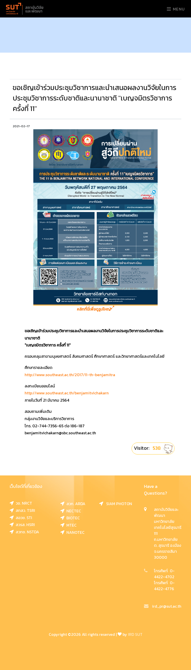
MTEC (68, 525)
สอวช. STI (21, 518)
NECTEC (70, 511)
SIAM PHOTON (115, 504)
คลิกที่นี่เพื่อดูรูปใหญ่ (95, 309)
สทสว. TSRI (22, 510)
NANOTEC (72, 532)
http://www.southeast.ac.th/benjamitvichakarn (67, 393)
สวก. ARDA (72, 504)
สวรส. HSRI (22, 525)
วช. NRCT (21, 503)
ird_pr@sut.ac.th (162, 606)
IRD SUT (135, 634)
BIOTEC (70, 518)
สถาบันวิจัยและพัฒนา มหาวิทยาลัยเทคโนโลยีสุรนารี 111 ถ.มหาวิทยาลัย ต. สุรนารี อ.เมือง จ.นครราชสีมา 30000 (167, 533)
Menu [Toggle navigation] (176, 9)
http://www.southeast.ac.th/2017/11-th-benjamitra (70, 375)
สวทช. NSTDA (24, 532)
